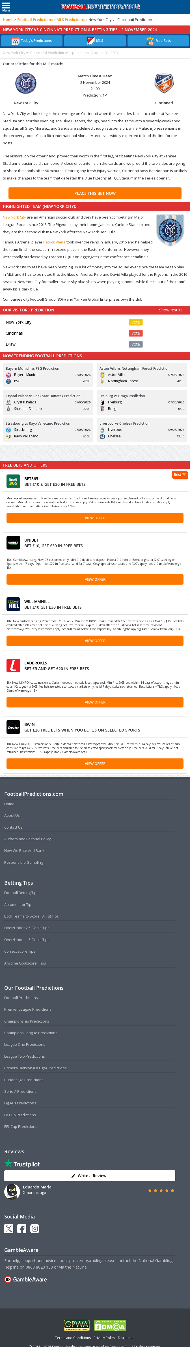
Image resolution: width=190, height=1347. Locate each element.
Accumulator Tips (18, 904)
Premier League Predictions (27, 1009)
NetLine (79, 1267)
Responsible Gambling (23, 862)
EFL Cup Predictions (20, 1126)
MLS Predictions (71, 19)
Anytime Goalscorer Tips (25, 963)
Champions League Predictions (30, 1032)
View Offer (95, 517)
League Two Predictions (24, 1056)
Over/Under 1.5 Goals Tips (26, 939)
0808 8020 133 (39, 1267)
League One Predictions (24, 1044)
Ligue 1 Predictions (20, 1103)
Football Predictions (35, 19)
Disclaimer (126, 1337)
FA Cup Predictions (20, 1114)
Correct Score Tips (19, 951)
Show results (171, 310)
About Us (12, 815)
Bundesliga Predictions (24, 1079)
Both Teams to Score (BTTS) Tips (31, 916)
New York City (14, 217)
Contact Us (13, 827)
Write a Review (88, 1175)
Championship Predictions (26, 1021)
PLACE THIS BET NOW (95, 193)
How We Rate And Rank (24, 850)
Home (8, 19)
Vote (135, 322)
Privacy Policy (104, 1337)
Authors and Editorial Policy (27, 838)
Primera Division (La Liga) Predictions (35, 1067)
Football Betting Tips (21, 892)
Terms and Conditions (73, 1337)
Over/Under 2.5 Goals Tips (26, 927)
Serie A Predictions (20, 1091)
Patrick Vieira (54, 242)
